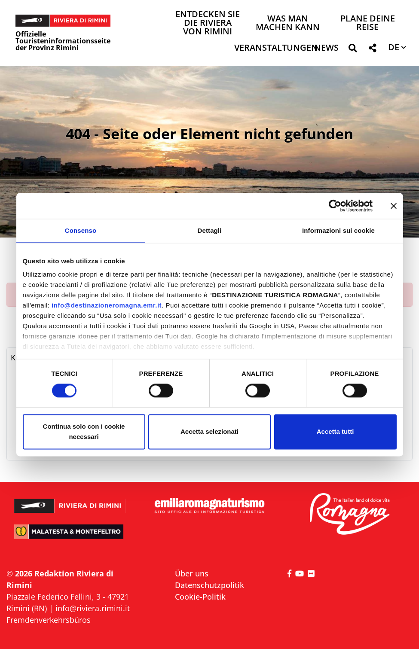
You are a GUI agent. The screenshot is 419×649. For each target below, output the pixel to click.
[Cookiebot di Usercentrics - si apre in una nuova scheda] (335, 205)
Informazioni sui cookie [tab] (338, 230)
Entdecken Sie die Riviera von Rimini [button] (207, 23)
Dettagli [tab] (210, 230)
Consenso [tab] (80, 230)
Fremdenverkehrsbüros (48, 620)
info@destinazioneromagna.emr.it (107, 305)
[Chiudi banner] (394, 206)
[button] (352, 49)
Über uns (191, 573)
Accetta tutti (335, 431)
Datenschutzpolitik (209, 585)
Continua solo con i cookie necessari (84, 431)
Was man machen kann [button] (288, 23)
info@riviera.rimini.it (92, 608)
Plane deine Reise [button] (367, 23)
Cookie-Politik (200, 596)
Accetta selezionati (209, 431)
